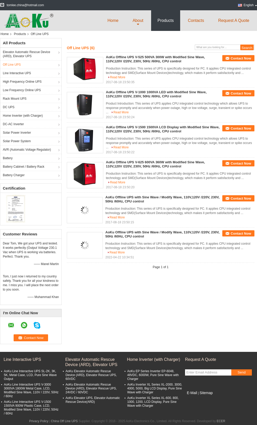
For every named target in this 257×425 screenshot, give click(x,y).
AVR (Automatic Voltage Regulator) (27, 149)
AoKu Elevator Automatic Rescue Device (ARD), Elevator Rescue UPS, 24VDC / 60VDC (91, 388)
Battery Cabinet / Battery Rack (23, 166)
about (138, 20)
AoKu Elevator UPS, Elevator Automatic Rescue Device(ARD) (93, 400)
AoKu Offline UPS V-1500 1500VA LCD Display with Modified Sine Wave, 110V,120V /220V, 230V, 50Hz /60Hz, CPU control (162, 129)
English (250, 5)
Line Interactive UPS (17, 73)
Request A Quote (233, 20)
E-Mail (192, 393)
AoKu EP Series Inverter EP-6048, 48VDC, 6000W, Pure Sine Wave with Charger (153, 375)
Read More (117, 77)
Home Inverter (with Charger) (23, 115)
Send (241, 372)
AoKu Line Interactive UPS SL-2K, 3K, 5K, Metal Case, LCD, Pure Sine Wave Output (30, 375)
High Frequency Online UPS (22, 81)
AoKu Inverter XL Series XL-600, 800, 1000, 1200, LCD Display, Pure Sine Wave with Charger (153, 401)
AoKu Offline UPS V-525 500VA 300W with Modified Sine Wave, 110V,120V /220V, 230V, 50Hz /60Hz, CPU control (155, 59)
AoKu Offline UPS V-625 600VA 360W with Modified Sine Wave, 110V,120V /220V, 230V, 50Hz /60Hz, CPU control (155, 164)
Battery (8, 158)
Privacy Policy (39, 421)
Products (166, 20)
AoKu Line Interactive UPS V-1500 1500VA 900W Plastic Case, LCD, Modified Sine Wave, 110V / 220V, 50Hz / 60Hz (31, 407)
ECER (221, 421)
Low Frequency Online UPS (22, 90)
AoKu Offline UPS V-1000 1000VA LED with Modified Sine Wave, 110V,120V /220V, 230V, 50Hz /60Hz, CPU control (156, 94)
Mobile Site (194, 399)
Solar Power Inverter (17, 132)
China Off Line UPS (64, 421)
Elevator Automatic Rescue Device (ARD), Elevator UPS (26, 54)
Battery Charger (14, 175)
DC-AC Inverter (13, 124)
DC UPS (8, 107)
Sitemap (206, 393)
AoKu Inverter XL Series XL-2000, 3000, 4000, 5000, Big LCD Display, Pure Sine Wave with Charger (154, 388)
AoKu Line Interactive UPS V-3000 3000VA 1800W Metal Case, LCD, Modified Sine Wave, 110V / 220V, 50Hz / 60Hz (31, 390)
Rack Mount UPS (14, 98)
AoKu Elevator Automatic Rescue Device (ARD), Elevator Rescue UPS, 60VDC (91, 375)
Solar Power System (17, 141)
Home (112, 20)
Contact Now (241, 58)
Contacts (196, 20)
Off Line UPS (12, 64)
